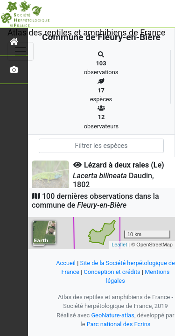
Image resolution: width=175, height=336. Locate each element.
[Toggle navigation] (20, 51)
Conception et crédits (112, 271)
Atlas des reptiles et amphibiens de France (86, 32)
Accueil (66, 262)
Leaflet (119, 244)
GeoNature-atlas (112, 315)
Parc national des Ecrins (119, 324)
